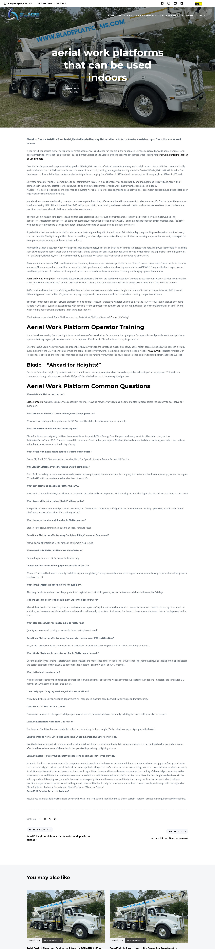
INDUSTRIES (125, 15)
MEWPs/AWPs (155, 350)
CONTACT (203, 15)
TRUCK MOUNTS (169, 15)
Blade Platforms (35, 401)
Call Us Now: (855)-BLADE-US (53, 3)
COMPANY (187, 15)
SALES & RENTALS (146, 15)
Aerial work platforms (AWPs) (41, 278)
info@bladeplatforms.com (20, 3)
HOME (111, 15)
